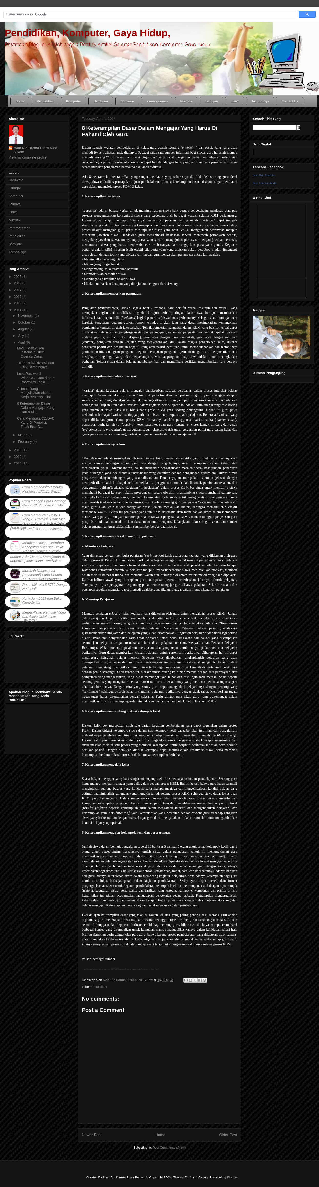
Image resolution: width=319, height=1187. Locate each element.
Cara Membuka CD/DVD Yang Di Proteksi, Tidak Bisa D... (35, 422)
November (26, 316)
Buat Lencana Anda (264, 183)
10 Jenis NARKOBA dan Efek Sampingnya (35, 365)
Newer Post (92, 1135)
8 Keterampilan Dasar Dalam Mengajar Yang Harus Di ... (35, 408)
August (23, 329)
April (22, 342)
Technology (17, 252)
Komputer (16, 196)
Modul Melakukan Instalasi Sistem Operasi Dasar (31, 352)
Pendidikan (99, 987)
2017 (18, 290)
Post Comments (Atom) (169, 1147)
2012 (18, 457)
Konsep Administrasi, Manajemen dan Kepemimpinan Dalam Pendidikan (38, 559)
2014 (18, 310)
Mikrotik (14, 220)
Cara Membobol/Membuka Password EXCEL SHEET (42, 489)
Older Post (228, 1135)
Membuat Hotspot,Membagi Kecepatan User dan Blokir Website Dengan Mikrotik (43, 547)
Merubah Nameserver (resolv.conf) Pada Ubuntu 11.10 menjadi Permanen (42, 575)
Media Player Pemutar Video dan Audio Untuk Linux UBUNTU (44, 616)
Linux (13, 212)
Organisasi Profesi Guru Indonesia (36, 529)
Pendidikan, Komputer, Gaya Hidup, (87, 33)
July (21, 336)
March (23, 435)
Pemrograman (19, 228)
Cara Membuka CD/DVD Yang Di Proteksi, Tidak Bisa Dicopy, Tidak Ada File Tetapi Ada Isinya (38, 521)
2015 (18, 303)
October (24, 322)
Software (15, 244)
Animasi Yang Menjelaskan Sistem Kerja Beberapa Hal (34, 393)
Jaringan (15, 188)
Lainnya (15, 204)
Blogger (232, 1177)
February (25, 442)
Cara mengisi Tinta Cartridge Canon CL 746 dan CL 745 (44, 503)
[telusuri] (149, 14)
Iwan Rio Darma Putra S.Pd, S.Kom (35, 150)
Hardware (16, 180)
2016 (18, 297)
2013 (18, 450)
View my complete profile (27, 157)
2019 (18, 283)
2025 (18, 277)
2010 (18, 463)
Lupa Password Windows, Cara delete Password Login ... (35, 378)
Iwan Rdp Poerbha (264, 175)
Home (160, 1135)
